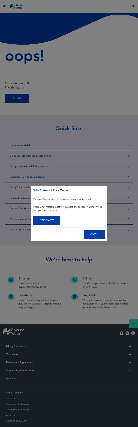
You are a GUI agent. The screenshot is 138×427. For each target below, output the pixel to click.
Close (94, 234)
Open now (47, 220)
